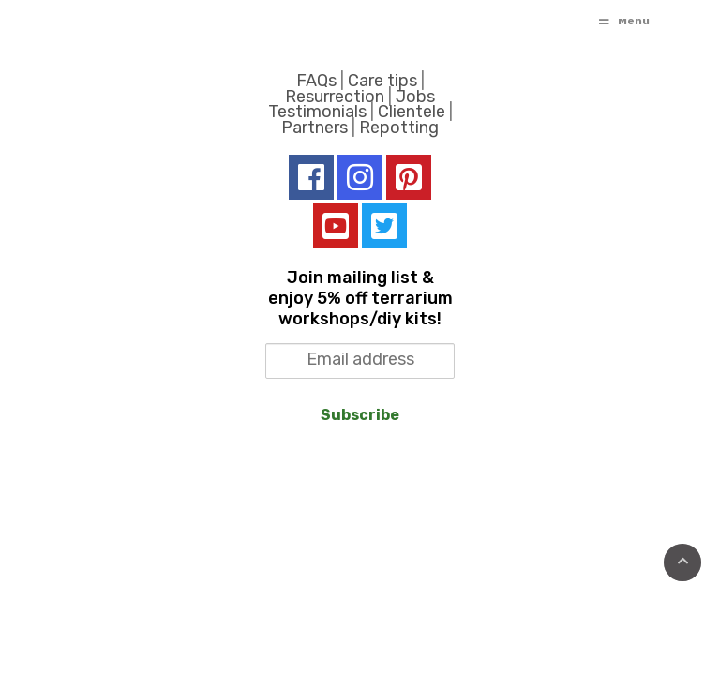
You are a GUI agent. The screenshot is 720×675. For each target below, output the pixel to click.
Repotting (399, 127)
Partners (314, 127)
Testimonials (317, 111)
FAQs (316, 80)
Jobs (415, 96)
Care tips (382, 80)
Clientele (411, 111)
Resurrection (334, 96)
